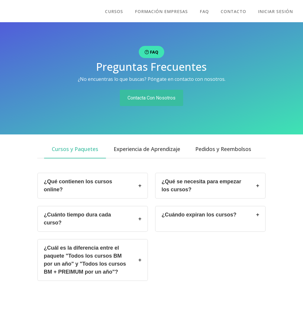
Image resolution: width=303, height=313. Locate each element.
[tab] (73, 149)
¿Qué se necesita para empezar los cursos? (201, 185)
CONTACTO (235, 11)
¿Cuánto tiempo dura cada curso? (77, 219)
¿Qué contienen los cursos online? (78, 185)
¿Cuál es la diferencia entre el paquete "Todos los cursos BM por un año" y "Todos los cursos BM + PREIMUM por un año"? (85, 260)
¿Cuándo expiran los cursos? (199, 215)
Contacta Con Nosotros (151, 98)
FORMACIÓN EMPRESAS (165, 11)
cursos (119, 11)
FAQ (207, 11)
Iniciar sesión (276, 11)
